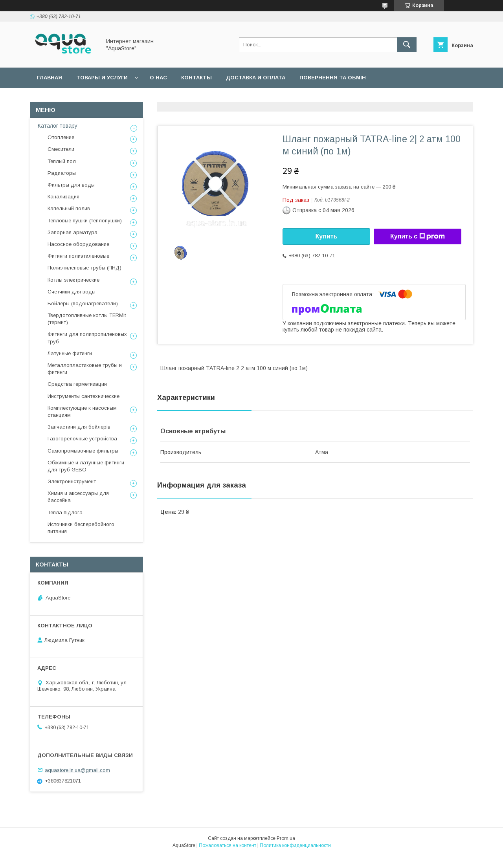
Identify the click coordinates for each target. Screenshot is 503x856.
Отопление (61, 137)
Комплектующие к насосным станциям (82, 411)
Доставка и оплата (255, 78)
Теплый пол (62, 161)
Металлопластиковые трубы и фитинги (85, 368)
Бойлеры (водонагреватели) (83, 303)
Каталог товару (57, 126)
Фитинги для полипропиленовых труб (87, 337)
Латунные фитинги (70, 353)
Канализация (63, 197)
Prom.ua (286, 838)
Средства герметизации (77, 384)
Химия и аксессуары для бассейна (78, 496)
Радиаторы (62, 173)
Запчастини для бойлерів (79, 427)
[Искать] (407, 44)
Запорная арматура (72, 232)
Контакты (196, 78)
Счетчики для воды (71, 292)
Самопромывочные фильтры (83, 451)
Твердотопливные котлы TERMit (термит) (87, 318)
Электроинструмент (72, 481)
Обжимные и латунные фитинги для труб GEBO (86, 466)
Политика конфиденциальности (295, 845)
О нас (158, 78)
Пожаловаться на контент (227, 845)
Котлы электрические (73, 280)
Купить (327, 236)
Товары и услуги (102, 78)
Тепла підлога (65, 512)
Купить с (417, 236)
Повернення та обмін (332, 78)
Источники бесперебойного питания (81, 527)
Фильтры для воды (71, 185)
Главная (49, 78)
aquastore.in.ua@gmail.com (77, 770)
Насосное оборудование (78, 244)
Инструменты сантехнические (83, 396)
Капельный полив (69, 208)
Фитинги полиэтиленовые (78, 256)
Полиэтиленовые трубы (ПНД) (84, 268)
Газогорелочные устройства (82, 439)
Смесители (61, 149)
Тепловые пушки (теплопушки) (85, 221)
